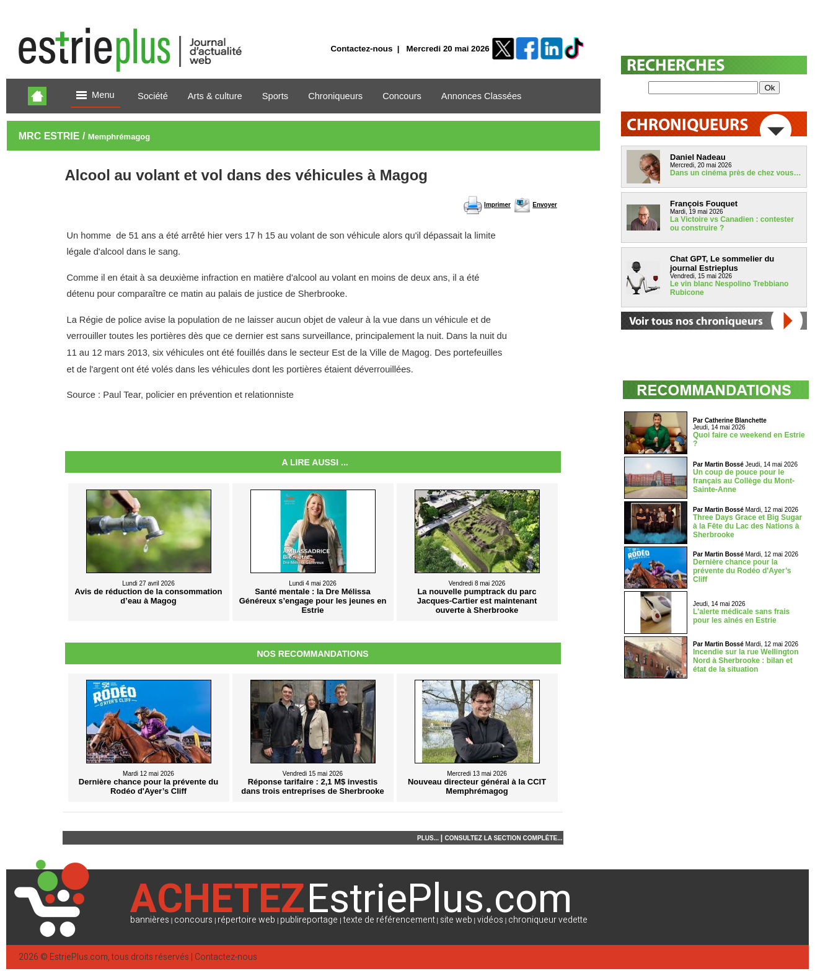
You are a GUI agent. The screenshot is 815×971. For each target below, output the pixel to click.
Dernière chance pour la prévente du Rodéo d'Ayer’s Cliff (742, 571)
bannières (149, 919)
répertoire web (246, 919)
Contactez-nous (361, 48)
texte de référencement (389, 919)
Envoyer (544, 204)
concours (193, 919)
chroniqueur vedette (548, 919)
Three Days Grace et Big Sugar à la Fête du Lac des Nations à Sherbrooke (747, 526)
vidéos (490, 919)
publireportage (309, 919)
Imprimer (497, 204)
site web (456, 919)
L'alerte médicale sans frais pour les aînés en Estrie (741, 616)
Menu (95, 95)
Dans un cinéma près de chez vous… (735, 173)
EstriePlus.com (79, 957)
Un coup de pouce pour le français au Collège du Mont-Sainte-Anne (744, 481)
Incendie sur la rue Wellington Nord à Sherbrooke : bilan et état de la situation (745, 661)
